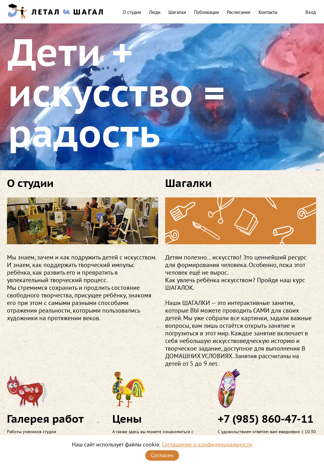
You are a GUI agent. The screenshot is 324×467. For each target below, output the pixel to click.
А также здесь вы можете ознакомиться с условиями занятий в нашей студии (161, 403)
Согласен (162, 455)
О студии (132, 12)
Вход (310, 12)
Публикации (206, 12)
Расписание (239, 12)
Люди (154, 12)
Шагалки (177, 12)
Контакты (268, 12)
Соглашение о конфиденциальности (207, 444)
